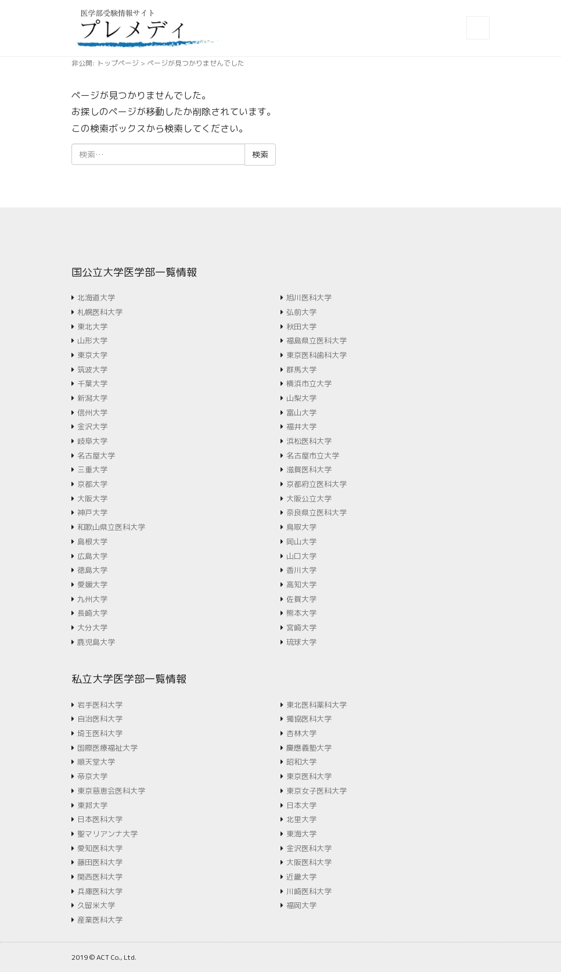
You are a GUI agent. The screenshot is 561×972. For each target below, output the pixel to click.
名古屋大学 (96, 455)
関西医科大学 (100, 876)
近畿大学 (301, 876)
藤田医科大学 (100, 862)
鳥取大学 (301, 527)
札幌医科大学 (100, 312)
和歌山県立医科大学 (111, 527)
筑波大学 (92, 369)
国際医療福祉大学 (107, 748)
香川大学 (301, 570)
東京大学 (92, 355)
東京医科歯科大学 (316, 355)
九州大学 (92, 599)
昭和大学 (301, 761)
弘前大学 (301, 312)
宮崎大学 (301, 627)
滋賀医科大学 (309, 469)
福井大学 (301, 426)
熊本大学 (301, 613)
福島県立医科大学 (316, 340)
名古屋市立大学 (312, 455)
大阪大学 (92, 498)
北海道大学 (96, 297)
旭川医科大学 (309, 297)
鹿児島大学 (96, 642)
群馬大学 (301, 369)
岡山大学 (301, 541)
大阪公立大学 (309, 498)
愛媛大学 (92, 584)
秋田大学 (301, 326)
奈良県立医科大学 (316, 512)
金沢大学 (92, 426)
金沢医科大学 (309, 848)
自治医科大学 (100, 718)
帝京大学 (92, 776)
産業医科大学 (100, 919)
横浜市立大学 (309, 383)
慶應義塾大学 (309, 748)
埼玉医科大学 (100, 733)
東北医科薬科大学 (316, 705)
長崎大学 (92, 613)
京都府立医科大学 (316, 484)
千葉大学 (92, 383)
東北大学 (92, 326)
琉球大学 (301, 642)
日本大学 (301, 805)
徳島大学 (92, 570)
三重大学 (92, 469)
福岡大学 (301, 905)
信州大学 (92, 412)
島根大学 (92, 541)
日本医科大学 (100, 819)
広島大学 (92, 556)
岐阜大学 (92, 441)
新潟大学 (92, 398)
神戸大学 (92, 512)
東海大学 (301, 833)
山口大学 (301, 556)
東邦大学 (92, 805)
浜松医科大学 (309, 441)
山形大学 (92, 340)
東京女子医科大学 (316, 791)
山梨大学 (301, 398)
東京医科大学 (309, 776)
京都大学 (92, 484)
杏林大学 (301, 733)
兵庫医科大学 (100, 891)
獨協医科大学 (309, 718)
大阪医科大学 (309, 862)
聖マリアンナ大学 (107, 833)
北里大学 (301, 819)
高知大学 (301, 584)
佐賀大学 (301, 599)
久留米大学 (96, 905)
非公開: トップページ (105, 63)
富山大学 (301, 412)
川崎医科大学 (309, 891)
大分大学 (92, 627)
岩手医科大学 (100, 705)
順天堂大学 (96, 761)
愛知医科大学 (100, 848)
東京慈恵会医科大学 (111, 791)
